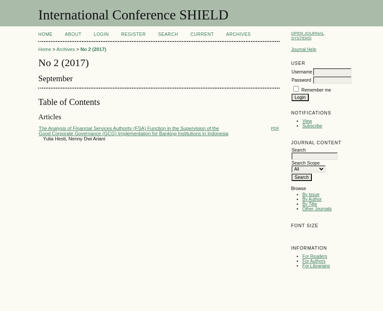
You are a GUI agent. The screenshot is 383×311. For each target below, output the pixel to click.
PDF (275, 128)
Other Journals (317, 208)
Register (133, 34)
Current (201, 34)
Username (302, 72)
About (73, 34)
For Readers (314, 256)
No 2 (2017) (93, 49)
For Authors (314, 261)
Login (101, 34)
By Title (309, 204)
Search (168, 34)
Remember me (316, 90)
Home (45, 34)
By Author (312, 199)
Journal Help (303, 49)
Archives (238, 34)
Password (301, 80)
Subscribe (312, 126)
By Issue (311, 194)
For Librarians (316, 265)
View (307, 121)
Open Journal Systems (307, 35)
